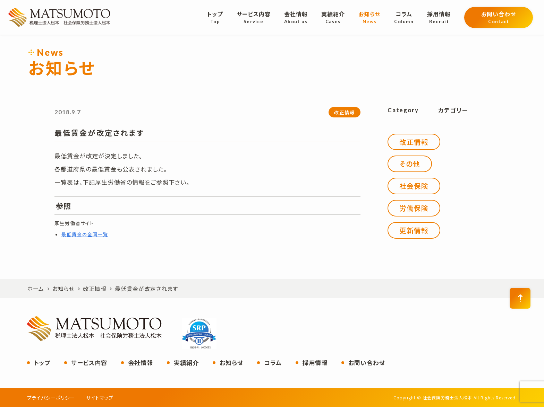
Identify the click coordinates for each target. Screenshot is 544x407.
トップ (42, 362)
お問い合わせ (366, 362)
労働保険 (413, 208)
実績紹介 (186, 362)
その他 (409, 164)
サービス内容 (89, 362)
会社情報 (140, 362)
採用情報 (315, 362)
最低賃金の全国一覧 (84, 234)
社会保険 (413, 186)
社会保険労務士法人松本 (59, 17)
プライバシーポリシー (51, 397)
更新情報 (413, 230)
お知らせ (231, 362)
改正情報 (344, 112)
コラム (273, 362)
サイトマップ (99, 397)
